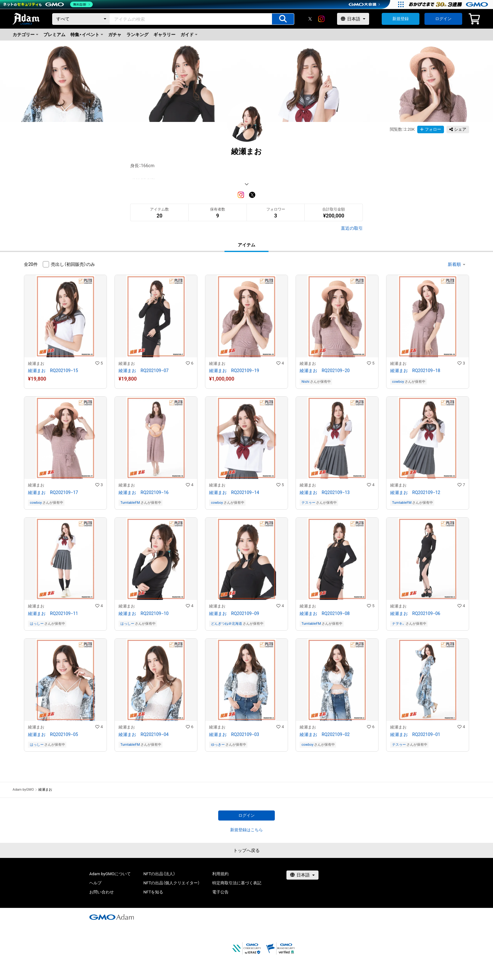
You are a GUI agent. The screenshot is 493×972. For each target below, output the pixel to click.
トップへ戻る (246, 850)
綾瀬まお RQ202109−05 (53, 734)
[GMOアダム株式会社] (111, 917)
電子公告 (220, 892)
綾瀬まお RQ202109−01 (415, 734)
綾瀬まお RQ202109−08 (325, 613)
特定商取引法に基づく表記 (236, 883)
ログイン (443, 18)
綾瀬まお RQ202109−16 (144, 492)
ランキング (137, 34)
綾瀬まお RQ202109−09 (234, 613)
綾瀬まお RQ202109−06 (415, 613)
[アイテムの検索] (283, 19)
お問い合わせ (101, 892)
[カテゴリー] (81, 19)
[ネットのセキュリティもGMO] (48, 4)
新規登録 (400, 18)
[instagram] (321, 19)
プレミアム (54, 34)
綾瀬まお (36, 363)
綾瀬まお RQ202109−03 (234, 734)
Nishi (305, 381)
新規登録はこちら (246, 829)
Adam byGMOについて (110, 873)
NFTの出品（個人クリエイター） (171, 883)
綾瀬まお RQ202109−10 (144, 613)
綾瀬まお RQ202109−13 (325, 492)
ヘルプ (95, 883)
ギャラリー (164, 34)
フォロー (430, 129)
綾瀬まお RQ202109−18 (415, 370)
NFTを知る (153, 892)
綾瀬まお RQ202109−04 (144, 734)
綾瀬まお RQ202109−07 (144, 370)
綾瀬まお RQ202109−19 (234, 370)
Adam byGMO (23, 790)
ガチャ (114, 34)
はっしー (37, 623)
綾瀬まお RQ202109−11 (53, 613)
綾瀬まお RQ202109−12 (415, 492)
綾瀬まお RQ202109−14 (234, 492)
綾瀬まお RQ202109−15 (53, 370)
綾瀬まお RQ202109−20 (325, 370)
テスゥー (308, 502)
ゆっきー (218, 744)
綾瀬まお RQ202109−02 (325, 734)
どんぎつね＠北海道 (226, 623)
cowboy (398, 381)
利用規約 (220, 873)
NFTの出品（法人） (159, 873)
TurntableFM (130, 502)
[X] (310, 19)
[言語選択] (353, 19)
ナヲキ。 (398, 623)
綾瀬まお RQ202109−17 (53, 492)
